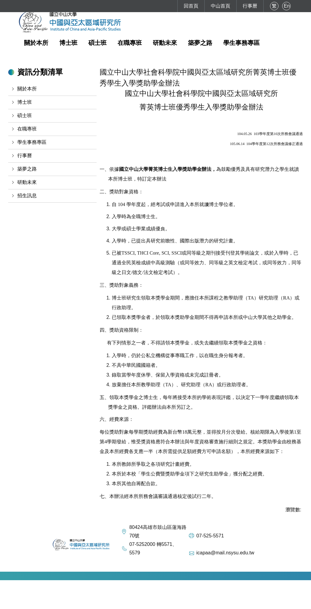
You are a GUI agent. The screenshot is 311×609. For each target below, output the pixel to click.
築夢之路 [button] (200, 42)
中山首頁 (220, 5)
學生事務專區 (241, 42)
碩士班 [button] (97, 42)
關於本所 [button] (36, 42)
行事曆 (250, 5)
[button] (52, 89)
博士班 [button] (68, 42)
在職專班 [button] (130, 42)
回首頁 (191, 5)
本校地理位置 (113, 603)
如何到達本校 (79, 603)
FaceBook (144, 603)
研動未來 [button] (165, 42)
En (287, 5)
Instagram (171, 603)
